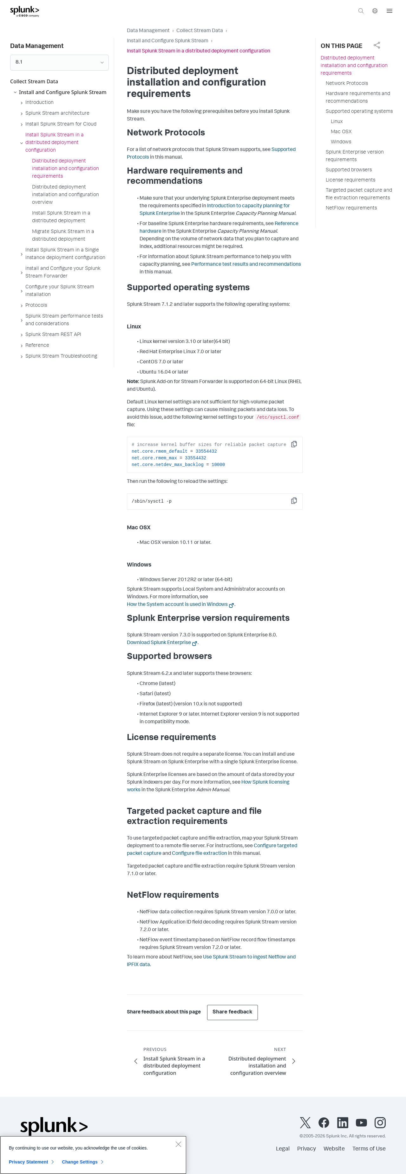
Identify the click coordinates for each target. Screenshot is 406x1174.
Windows (341, 142)
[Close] (178, 1147)
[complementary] (377, 45)
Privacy (306, 1149)
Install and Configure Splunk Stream (167, 41)
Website (334, 1149)
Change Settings (80, 1165)
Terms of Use (369, 1149)
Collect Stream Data (199, 31)
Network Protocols (347, 83)
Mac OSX (341, 132)
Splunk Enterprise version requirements (355, 156)
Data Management (148, 31)
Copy (298, 446)
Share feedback (232, 1012)
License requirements (350, 180)
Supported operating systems (359, 111)
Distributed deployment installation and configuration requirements (354, 66)
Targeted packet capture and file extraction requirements (359, 194)
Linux (337, 122)
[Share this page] (377, 45)
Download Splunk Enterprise (159, 643)
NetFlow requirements (351, 208)
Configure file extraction (199, 853)
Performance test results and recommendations (246, 264)
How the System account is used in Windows (177, 605)
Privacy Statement (28, 1165)
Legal (283, 1149)
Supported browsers (349, 170)
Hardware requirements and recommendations (358, 98)
